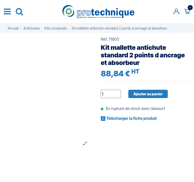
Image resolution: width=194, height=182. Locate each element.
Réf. (104, 39)
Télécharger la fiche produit (131, 118)
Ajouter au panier (148, 94)
